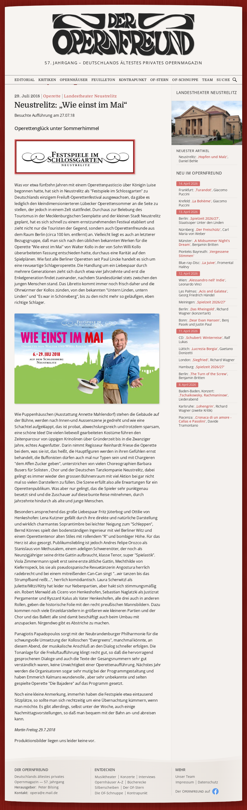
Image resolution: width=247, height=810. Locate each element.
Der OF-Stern (133, 788)
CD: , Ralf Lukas (204, 340)
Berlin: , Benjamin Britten (203, 376)
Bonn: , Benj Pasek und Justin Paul (204, 322)
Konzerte (127, 777)
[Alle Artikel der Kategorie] (206, 123)
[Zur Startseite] (124, 34)
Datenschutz (208, 782)
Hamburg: (202, 367)
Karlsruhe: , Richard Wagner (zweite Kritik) (203, 408)
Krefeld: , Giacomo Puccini (203, 203)
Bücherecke (136, 782)
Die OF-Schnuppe (109, 793)
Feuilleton (103, 80)
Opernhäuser (74, 80)
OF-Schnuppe (185, 80)
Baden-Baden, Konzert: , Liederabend (203, 395)
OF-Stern (159, 80)
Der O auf (192, 791)
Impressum (185, 782)
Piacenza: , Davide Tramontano (205, 422)
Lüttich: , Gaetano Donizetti (206, 351)
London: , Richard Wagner (207, 360)
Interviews (147, 777)
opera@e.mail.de (44, 792)
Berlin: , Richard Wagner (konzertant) (203, 311)
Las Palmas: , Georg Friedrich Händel (203, 293)
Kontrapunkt (132, 80)
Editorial (24, 80)
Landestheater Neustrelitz (90, 96)
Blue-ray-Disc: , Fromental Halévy (206, 265)
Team (207, 80)
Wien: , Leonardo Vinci (202, 282)
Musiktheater (105, 777)
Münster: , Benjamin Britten (204, 243)
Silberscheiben (107, 788)
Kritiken (47, 80)
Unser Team (185, 776)
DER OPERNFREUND (31, 769)
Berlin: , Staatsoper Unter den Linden (201, 221)
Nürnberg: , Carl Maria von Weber (204, 232)
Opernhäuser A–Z (109, 782)
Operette (52, 96)
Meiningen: (202, 302)
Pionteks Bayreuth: (204, 254)
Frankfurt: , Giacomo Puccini (203, 192)
